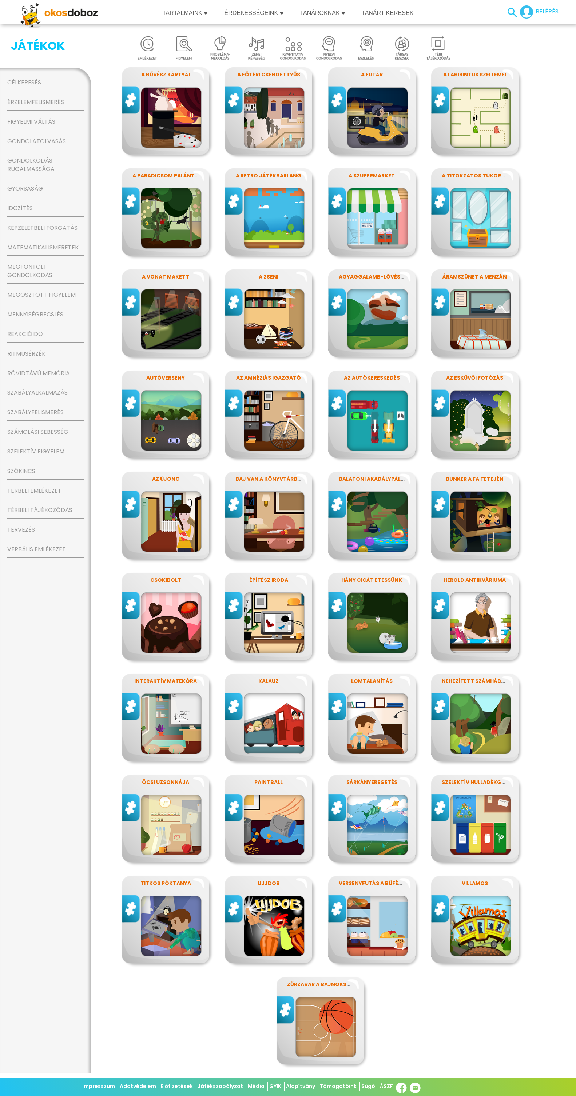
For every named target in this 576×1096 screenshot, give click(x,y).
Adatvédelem (138, 1086)
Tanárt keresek (387, 13)
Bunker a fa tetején (475, 479)
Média (256, 1086)
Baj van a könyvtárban (270, 479)
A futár (372, 74)
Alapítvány (300, 1086)
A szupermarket (372, 175)
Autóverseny (165, 377)
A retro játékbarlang (268, 175)
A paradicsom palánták (167, 175)
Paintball (268, 782)
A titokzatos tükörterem (480, 175)
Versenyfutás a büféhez (373, 883)
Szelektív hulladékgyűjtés (481, 782)
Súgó (368, 1086)
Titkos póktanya (165, 883)
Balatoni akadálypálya (373, 479)
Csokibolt (165, 580)
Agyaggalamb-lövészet (374, 276)
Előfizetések (177, 1086)
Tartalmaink (185, 13)
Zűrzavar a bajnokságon (325, 984)
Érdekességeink (253, 13)
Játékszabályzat (220, 1086)
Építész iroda (268, 580)
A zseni (268, 276)
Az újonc (165, 479)
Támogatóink (338, 1086)
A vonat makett (165, 276)
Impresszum (98, 1086)
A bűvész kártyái (165, 74)
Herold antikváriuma (475, 580)
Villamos (475, 883)
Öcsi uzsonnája (165, 782)
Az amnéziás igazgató (268, 377)
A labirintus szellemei (474, 74)
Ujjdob (269, 883)
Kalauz (268, 681)
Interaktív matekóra (165, 681)
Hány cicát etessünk (371, 580)
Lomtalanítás (372, 681)
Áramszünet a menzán (474, 276)
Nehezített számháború (477, 681)
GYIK (275, 1086)
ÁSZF (386, 1086)
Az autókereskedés (372, 377)
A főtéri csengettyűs (268, 74)
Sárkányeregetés (371, 782)
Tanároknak (322, 13)
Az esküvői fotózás (474, 377)
